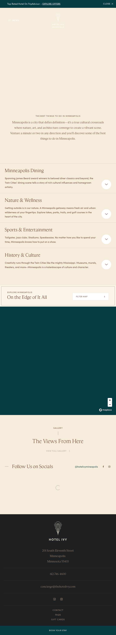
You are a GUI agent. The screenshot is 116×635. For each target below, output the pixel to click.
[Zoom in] (110, 400)
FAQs (58, 614)
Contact (58, 610)
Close (108, 4)
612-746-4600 (58, 574)
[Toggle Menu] (13, 20)
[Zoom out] (110, 404)
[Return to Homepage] (58, 531)
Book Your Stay (58, 630)
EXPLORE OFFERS (51, 3)
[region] (58, 361)
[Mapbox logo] (105, 410)
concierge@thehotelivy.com (58, 586)
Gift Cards (58, 619)
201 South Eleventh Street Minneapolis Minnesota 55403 (58, 556)
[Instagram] (109, 467)
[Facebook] (103, 467)
